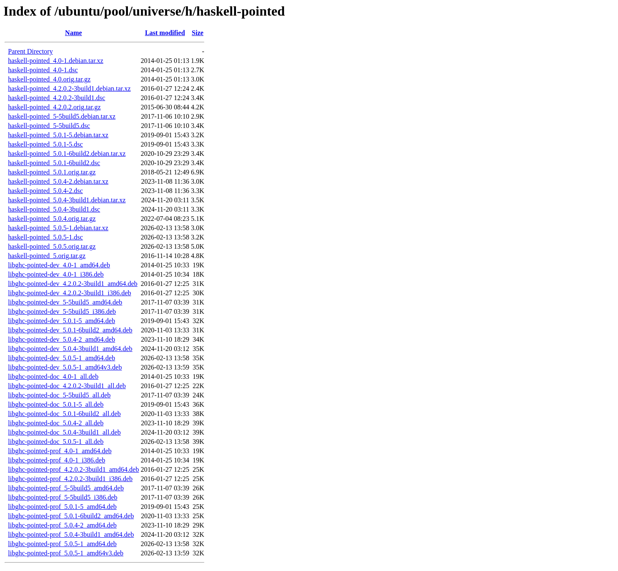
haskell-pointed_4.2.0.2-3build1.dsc (56, 97)
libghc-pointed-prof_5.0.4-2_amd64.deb (62, 525)
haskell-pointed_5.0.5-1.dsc (45, 237)
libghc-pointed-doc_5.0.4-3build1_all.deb (64, 432)
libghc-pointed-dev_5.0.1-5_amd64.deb (61, 320)
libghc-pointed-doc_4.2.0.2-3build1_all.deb (67, 385)
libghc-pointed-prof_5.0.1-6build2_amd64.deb (71, 515)
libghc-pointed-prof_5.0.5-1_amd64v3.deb (65, 553)
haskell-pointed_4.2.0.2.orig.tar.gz (54, 107)
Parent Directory (30, 51)
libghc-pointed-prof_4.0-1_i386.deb (56, 460)
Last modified (165, 32)
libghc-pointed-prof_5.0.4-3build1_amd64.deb (71, 534)
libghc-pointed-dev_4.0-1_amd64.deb (59, 265)
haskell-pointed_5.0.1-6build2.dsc (54, 162)
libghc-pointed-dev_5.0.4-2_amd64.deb (61, 339)
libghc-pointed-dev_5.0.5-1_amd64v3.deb (65, 367)
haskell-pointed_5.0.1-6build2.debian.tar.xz (67, 153)
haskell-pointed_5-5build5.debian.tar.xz (62, 116)
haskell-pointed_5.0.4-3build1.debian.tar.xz (67, 200)
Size (197, 32)
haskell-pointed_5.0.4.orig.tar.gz (52, 218)
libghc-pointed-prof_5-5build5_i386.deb (62, 497)
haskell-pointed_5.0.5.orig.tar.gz (52, 246)
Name (73, 32)
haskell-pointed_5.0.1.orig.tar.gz (52, 172)
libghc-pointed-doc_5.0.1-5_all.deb (55, 404)
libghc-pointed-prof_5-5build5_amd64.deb (66, 488)
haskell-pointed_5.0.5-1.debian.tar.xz (58, 227)
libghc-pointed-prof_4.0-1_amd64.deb (59, 450)
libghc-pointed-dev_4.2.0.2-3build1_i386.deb (69, 292)
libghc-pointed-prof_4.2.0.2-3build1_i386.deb (70, 478)
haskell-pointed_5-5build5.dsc (49, 125)
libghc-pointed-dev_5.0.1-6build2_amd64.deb (70, 330)
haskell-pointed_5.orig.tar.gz (47, 255)
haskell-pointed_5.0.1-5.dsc (45, 144)
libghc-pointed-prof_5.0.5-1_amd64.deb (62, 543)
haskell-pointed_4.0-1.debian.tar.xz (55, 60)
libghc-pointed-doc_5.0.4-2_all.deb (55, 423)
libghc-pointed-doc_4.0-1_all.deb (53, 376)
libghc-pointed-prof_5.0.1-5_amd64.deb (62, 506)
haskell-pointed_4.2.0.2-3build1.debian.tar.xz (69, 88)
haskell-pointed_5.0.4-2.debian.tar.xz (58, 181)
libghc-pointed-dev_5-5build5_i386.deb (62, 311)
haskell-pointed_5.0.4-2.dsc (45, 190)
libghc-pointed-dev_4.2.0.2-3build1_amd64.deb (73, 283)
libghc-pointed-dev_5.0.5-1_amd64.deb (61, 358)
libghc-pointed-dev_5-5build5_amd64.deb (65, 302)
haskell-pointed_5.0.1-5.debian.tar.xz (58, 135)
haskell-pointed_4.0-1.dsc (43, 69)
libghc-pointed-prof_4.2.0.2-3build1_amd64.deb (73, 469)
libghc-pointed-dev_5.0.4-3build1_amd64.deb (70, 348)
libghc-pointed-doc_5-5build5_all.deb (59, 395)
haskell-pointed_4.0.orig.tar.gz (49, 79)
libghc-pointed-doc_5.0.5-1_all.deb (55, 441)
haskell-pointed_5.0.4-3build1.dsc (54, 209)
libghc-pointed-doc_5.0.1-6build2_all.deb (64, 413)
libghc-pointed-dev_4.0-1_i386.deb (56, 274)
